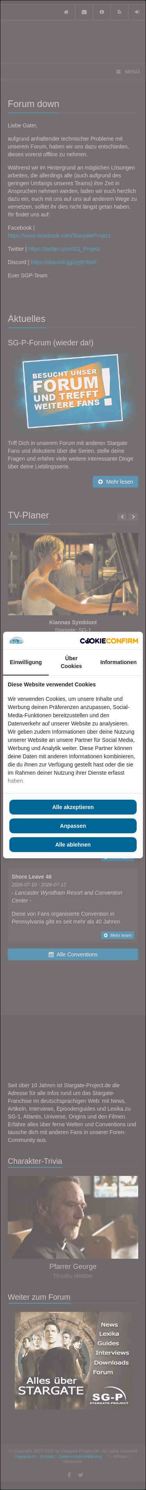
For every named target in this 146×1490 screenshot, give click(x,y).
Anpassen (73, 826)
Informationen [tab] (118, 662)
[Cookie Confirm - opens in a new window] (109, 641)
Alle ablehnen (73, 844)
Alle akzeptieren (73, 807)
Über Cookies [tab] (71, 662)
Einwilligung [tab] (26, 662)
